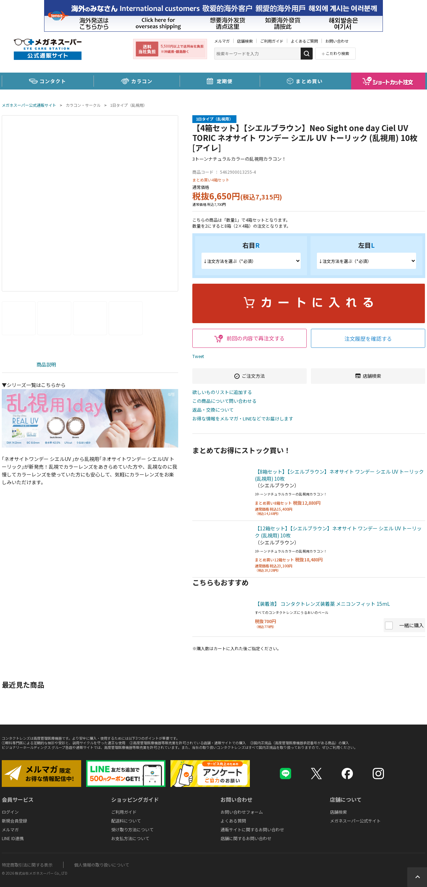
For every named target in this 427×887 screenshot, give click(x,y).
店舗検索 (245, 41)
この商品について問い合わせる (224, 401)
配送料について (126, 821)
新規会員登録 (14, 821)
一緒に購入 (411, 625)
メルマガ (222, 41)
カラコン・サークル (83, 105)
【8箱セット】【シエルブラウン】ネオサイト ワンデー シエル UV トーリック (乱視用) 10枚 (339, 475)
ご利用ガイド (271, 41)
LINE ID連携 (13, 838)
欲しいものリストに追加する (222, 392)
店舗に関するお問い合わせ (246, 838)
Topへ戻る (417, 877)
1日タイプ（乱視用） (128, 105)
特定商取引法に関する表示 (27, 865)
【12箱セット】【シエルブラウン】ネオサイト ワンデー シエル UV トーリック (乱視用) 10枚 (338, 532)
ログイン (10, 812)
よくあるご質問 (304, 41)
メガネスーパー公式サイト (355, 821)
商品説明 (46, 364)
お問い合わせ (337, 41)
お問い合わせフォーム (242, 812)
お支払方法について (130, 838)
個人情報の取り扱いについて (101, 865)
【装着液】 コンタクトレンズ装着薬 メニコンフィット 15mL (322, 603)
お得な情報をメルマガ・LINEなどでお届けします (242, 419)
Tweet (198, 356)
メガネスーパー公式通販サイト (29, 105)
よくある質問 (233, 821)
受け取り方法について (132, 829)
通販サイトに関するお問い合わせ (252, 829)
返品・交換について (213, 410)
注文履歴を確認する (368, 338)
